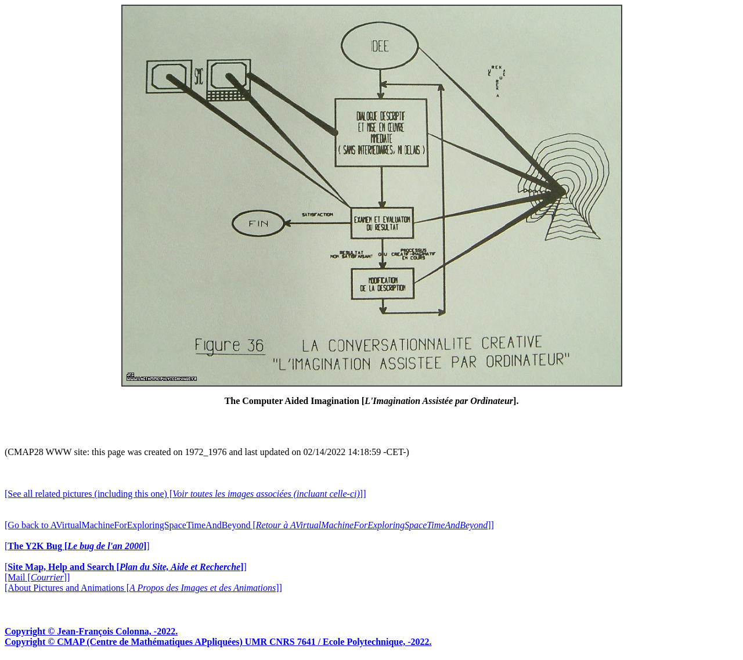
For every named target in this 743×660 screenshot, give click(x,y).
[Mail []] (37, 577)
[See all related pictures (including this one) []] (185, 494)
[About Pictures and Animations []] (143, 588)
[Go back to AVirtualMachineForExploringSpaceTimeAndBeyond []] (249, 525)
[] (77, 546)
